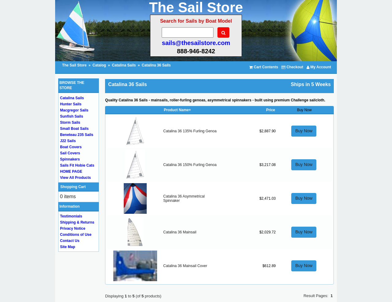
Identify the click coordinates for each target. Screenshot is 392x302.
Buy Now (303, 130)
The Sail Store (75, 65)
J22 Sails (68, 141)
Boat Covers (71, 147)
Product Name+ (177, 110)
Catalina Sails (124, 65)
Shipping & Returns (77, 222)
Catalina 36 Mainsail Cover (185, 266)
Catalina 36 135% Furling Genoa (190, 131)
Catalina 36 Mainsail (179, 232)
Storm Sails (70, 122)
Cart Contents (263, 67)
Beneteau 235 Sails (76, 135)
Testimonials (71, 216)
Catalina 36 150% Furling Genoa (190, 165)
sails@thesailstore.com (196, 43)
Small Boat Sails (74, 128)
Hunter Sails (70, 104)
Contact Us (69, 241)
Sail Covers (70, 153)
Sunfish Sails (71, 116)
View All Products (75, 178)
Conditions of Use (76, 234)
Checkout (292, 67)
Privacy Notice (72, 228)
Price (270, 110)
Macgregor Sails (74, 110)
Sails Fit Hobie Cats (77, 165)
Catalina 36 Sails (156, 65)
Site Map (67, 247)
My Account (319, 67)
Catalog (99, 65)
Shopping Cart (73, 187)
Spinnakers (70, 159)
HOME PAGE (71, 171)
